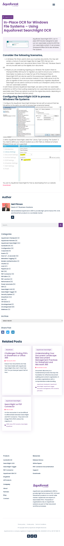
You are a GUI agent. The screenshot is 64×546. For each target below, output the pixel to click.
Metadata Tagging (7, 258)
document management (44, 388)
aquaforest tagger (49, 386)
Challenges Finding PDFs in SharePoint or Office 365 (16, 355)
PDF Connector (6, 274)
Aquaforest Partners (8, 241)
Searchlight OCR (6, 289)
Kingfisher (6, 477)
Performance (5, 282)
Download (6, 185)
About (5, 488)
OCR (2, 266)
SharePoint (5, 297)
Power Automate (7, 284)
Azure (11, 424)
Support (35, 470)
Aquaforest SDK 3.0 (9, 473)
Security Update (6, 294)
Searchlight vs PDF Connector (13, 405)
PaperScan (5, 269)
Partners (6, 492)
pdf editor (40, 390)
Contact (6, 498)
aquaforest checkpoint (43, 384)
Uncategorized (6, 307)
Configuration (6, 248)
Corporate (4, 251)
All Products (7, 480)
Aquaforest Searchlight (9, 243)
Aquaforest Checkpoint (9, 238)
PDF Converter (55, 388)
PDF (2, 271)
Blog (4, 495)
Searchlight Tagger (7, 292)
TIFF (2, 300)
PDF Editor (4, 276)
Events (3, 253)
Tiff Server (4, 302)
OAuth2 (3, 264)
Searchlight (24, 424)
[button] (54, 5)
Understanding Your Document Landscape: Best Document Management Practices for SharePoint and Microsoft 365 (46, 359)
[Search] (61, 225)
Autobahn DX (5, 246)
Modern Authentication (9, 261)
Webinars (4, 309)
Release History (38, 460)
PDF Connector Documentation (43, 467)
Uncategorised (6, 304)
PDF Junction (5, 279)
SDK (2, 287)
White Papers (37, 463)
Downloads (36, 473)
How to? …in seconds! (8, 256)
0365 (7, 424)
